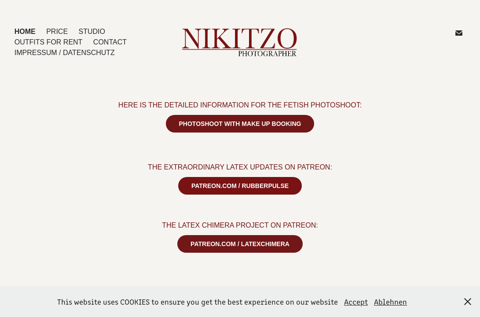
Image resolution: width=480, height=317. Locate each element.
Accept (356, 301)
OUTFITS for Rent (49, 42)
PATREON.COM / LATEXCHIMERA (240, 243)
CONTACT (110, 42)
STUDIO (92, 31)
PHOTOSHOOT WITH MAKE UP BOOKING (240, 123)
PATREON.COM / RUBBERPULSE (240, 185)
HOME (25, 31)
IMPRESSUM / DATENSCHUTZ (65, 52)
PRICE (57, 31)
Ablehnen (390, 301)
